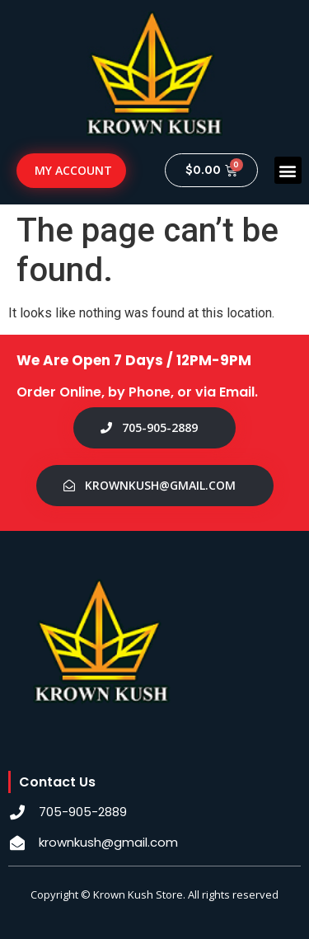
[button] (288, 170)
